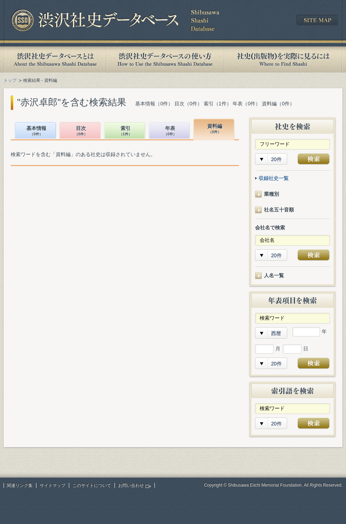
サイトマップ (52, 485)
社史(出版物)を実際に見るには (283, 59)
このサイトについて (91, 485)
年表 (170, 131)
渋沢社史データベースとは (55, 59)
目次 (81, 131)
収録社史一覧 (274, 178)
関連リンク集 (19, 485)
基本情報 (36, 131)
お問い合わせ (131, 485)
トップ (10, 80)
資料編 (214, 129)
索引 (125, 131)
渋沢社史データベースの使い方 (165, 59)
